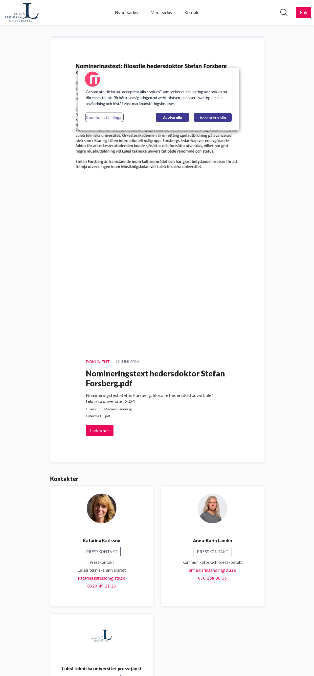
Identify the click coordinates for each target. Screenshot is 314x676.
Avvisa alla (172, 117)
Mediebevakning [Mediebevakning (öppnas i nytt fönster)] (114, 666)
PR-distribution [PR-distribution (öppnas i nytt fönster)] (153, 666)
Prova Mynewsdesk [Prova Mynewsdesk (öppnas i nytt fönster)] (195, 666)
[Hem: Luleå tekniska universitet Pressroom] (22, 12)
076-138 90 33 (212, 281)
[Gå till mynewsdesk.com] (25, 666)
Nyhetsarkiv (126, 12)
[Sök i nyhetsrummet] (284, 12)
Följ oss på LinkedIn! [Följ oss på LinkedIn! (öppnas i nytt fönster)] (157, 634)
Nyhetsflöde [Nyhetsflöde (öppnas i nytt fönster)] (271, 666)
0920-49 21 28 (101, 289)
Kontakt (192, 12)
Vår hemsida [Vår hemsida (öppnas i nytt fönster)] (157, 626)
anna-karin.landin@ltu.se (212, 274)
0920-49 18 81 (101, 402)
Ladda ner (99, 134)
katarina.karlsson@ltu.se (101, 281)
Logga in (300, 666)
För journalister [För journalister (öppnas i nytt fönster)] (236, 666)
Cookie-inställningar (104, 117)
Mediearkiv (161, 12)
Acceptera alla (213, 117)
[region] (158, 99)
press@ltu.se (101, 394)
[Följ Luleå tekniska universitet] (303, 12)
